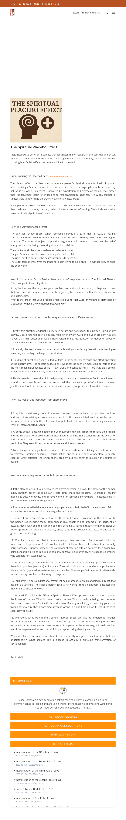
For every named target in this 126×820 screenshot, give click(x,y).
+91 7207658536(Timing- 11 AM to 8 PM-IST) (36, 3)
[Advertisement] (63, 67)
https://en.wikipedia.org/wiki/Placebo (61, 176)
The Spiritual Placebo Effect (33, 147)
